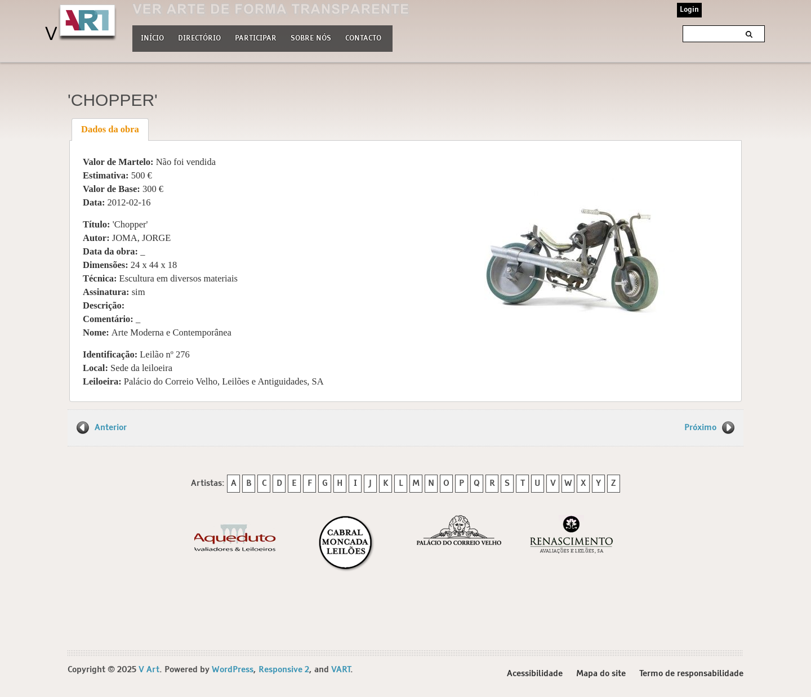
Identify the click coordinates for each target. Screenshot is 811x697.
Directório (199, 37)
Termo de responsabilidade (691, 673)
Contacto (363, 38)
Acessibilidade (535, 673)
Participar (256, 38)
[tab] (110, 129)
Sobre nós (311, 37)
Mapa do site (601, 673)
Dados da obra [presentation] (110, 129)
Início (152, 38)
